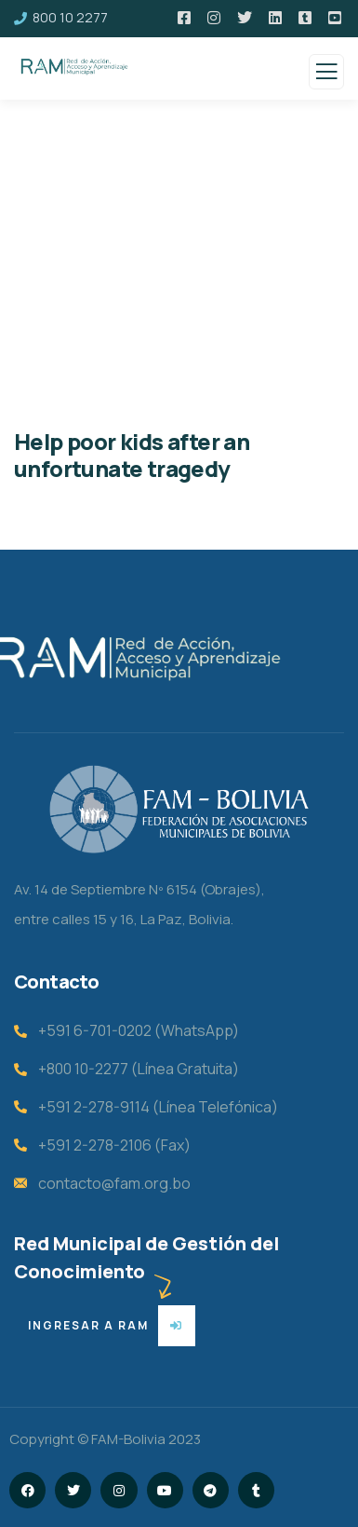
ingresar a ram (88, 1325)
